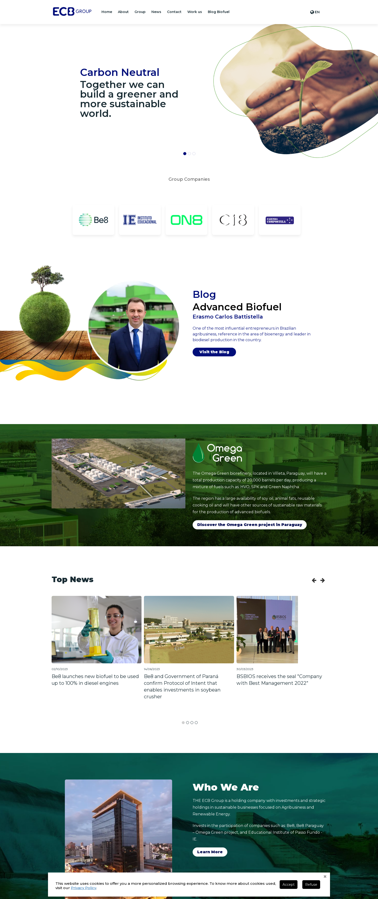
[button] (123, 12)
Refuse (311, 884)
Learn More (210, 852)
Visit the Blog (214, 352)
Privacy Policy (83, 888)
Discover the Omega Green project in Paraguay (249, 524)
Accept (289, 884)
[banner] (283, 91)
